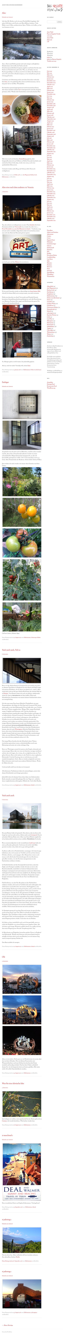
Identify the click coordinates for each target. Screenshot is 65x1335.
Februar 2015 (50, 165)
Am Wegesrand (26, 175)
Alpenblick (50, 286)
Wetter (49, 334)
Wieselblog (50, 274)
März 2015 (49, 163)
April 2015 (49, 161)
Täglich (49, 328)
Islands (32, 785)
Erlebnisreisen (5, 177)
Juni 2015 (49, 157)
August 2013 (50, 199)
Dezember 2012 (51, 215)
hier (6, 82)
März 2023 (49, 75)
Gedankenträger (51, 244)
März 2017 (49, 125)
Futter (49, 300)
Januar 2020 (50, 92)
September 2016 (51, 134)
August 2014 (50, 176)
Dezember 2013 (51, 192)
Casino (49, 236)
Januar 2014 (50, 190)
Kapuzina (49, 250)
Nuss (48, 269)
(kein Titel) (50, 32)
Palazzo (17, 262)
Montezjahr (50, 325)
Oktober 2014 (50, 173)
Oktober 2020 (51, 85)
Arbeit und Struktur (52, 232)
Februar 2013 (50, 211)
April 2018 (50, 109)
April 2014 (50, 184)
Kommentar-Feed (52, 386)
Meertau (49, 263)
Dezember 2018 (51, 104)
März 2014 (49, 186)
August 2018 (50, 108)
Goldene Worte (51, 304)
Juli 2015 (49, 155)
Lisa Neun (50, 259)
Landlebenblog (51, 257)
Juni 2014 (49, 180)
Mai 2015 (49, 159)
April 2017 (50, 123)
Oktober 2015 (50, 150)
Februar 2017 (50, 127)
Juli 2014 (49, 178)
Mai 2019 (49, 98)
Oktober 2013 (50, 196)
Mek (48, 261)
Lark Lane (32, 843)
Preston (6, 694)
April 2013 (50, 207)
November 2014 (51, 171)
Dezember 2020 (51, 81)
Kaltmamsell (50, 248)
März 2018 (49, 111)
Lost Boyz (49, 319)
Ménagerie (50, 321)
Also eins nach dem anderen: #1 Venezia (18, 187)
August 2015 (50, 153)
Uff (48, 42)
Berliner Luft (34, 175)
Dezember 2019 (51, 94)
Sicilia (18, 1257)
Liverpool (34, 835)
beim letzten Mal (35, 291)
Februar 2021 (50, 77)
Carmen (4, 1121)
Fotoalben (50, 230)
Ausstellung (22, 159)
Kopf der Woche (51, 315)
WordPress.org (51, 388)
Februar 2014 (50, 188)
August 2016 (50, 136)
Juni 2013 (49, 203)
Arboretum (50, 234)
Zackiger (5, 382)
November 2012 (51, 217)
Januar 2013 (50, 213)
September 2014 (51, 174)
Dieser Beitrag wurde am (8, 1261)
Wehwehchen (51, 332)
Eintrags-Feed (51, 384)
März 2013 (49, 209)
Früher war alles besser (36, 370)
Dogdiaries (50, 294)
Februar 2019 (50, 100)
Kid (48, 251)
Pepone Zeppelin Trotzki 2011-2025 (54, 60)
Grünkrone (50, 305)
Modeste (49, 265)
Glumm (49, 246)
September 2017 (51, 119)
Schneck (49, 271)
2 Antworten (5, 192)
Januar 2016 (50, 144)
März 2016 (49, 140)
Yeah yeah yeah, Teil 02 (11, 650)
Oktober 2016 (50, 132)
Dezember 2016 (51, 130)
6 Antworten (5, 654)
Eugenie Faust (51, 240)
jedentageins (34, 1312)
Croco (49, 238)
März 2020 (50, 88)
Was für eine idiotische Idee (13, 1083)
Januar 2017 (50, 129)
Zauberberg (50, 336)
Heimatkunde (51, 309)
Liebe (48, 317)
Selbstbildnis (50, 327)
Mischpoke (50, 323)
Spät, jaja (49, 40)
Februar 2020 (50, 90)
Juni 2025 (49, 71)
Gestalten (49, 302)
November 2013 (51, 194)
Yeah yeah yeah (8, 795)
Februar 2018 (50, 113)
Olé (3, 957)
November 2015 (51, 148)
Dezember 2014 (51, 169)
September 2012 (51, 220)
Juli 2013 (49, 201)
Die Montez (50, 292)
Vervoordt (18, 227)
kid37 (48, 57)
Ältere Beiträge (7, 1325)
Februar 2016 (50, 142)
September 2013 (51, 197)
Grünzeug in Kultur (35, 637)
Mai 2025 (49, 73)
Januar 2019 (50, 102)
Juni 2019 (49, 96)
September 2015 (51, 152)
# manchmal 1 (7, 1135)
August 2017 (50, 121)
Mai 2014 (49, 182)
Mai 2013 (49, 205)
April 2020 (50, 87)
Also (4, 13)
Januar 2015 (50, 167)
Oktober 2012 (50, 218)
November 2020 (51, 83)
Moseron (49, 267)
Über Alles (50, 330)
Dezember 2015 (51, 146)
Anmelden (50, 382)
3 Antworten (5, 1088)
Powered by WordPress (7, 1332)
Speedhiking (50, 272)
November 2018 (51, 106)
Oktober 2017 (50, 117)
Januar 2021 (50, 79)
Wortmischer (50, 276)
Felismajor (50, 242)
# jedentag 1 (6, 1219)
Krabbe (49, 253)
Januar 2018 (50, 115)
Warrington (18, 729)
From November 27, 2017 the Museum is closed (16, 229)
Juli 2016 (49, 138)
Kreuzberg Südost (52, 255)
